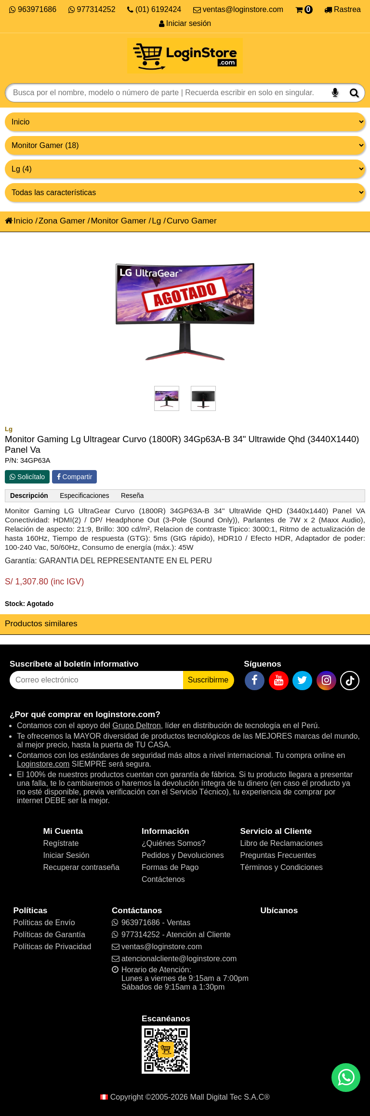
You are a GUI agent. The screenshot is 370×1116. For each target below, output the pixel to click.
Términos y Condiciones (281, 867)
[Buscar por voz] (335, 93)
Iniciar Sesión (66, 855)
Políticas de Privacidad (52, 946)
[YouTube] (279, 680)
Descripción (29, 495)
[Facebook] (254, 680)
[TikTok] (349, 680)
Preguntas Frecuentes (278, 855)
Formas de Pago (170, 867)
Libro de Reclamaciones (281, 843)
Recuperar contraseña (81, 867)
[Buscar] (354, 93)
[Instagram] (326, 680)
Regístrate (61, 843)
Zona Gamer (62, 220)
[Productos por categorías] (185, 145)
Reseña (132, 495)
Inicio (19, 220)
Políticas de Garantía (49, 934)
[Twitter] (302, 680)
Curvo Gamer (192, 220)
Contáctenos (163, 879)
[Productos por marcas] (185, 169)
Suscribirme (208, 680)
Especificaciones (84, 495)
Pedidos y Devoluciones (183, 855)
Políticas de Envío (44, 922)
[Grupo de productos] (185, 121)
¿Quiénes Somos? (174, 843)
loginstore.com (125, 714)
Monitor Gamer (118, 220)
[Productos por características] (185, 192)
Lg (156, 220)
